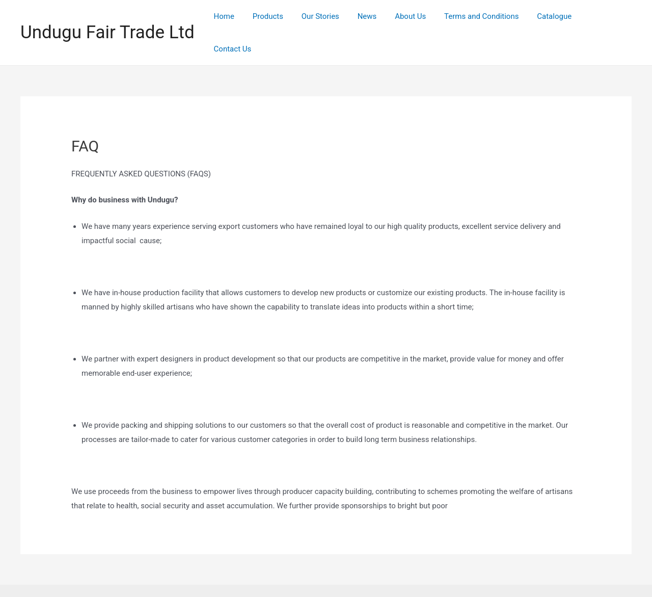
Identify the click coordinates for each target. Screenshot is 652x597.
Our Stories (331, 18)
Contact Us (605, 18)
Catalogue (554, 18)
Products (282, 18)
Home (241, 18)
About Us (415, 18)
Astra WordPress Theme (417, 576)
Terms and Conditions (484, 18)
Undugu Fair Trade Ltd (107, 18)
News (375, 18)
